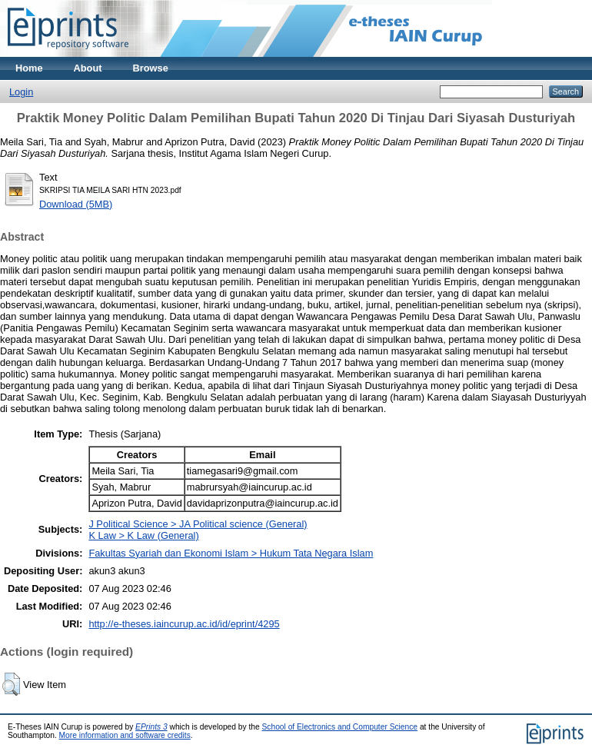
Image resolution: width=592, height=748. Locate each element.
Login (21, 92)
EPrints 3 (151, 727)
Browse (150, 68)
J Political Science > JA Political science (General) (197, 524)
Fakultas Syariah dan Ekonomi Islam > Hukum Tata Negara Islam (230, 553)
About (88, 68)
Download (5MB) (75, 204)
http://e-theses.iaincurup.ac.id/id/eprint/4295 (183, 624)
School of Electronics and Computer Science (340, 727)
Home (29, 68)
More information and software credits (125, 735)
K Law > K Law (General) (143, 535)
